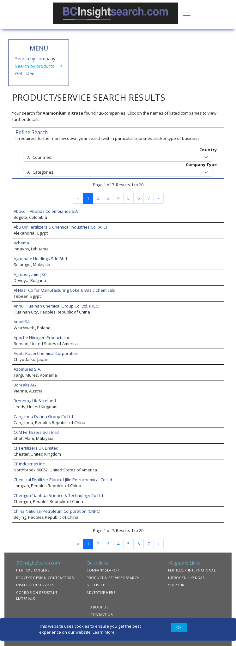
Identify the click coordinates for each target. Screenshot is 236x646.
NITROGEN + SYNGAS (186, 578)
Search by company (35, 59)
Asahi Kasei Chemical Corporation (46, 353)
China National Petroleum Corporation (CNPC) (57, 511)
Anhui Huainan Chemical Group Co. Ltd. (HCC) (56, 306)
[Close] (179, 627)
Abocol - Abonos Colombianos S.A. (46, 211)
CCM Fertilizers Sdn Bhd (36, 432)
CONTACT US (101, 615)
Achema (21, 243)
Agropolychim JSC (30, 274)
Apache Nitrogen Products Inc (42, 337)
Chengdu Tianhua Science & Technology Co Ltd (58, 495)
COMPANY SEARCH (103, 570)
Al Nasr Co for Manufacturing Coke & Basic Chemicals (64, 290)
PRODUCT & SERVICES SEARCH (113, 578)
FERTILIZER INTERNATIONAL (191, 570)
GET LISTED (96, 585)
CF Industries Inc (29, 464)
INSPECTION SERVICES (35, 585)
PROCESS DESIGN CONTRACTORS (45, 578)
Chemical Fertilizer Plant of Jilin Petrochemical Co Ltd (63, 479)
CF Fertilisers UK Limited (36, 448)
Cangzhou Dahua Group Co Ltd (43, 416)
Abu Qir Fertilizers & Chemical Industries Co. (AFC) (60, 227)
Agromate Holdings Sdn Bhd (40, 258)
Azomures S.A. (27, 369)
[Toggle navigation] (186, 14)
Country (208, 150)
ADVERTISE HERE (101, 592)
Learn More (104, 632)
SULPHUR (176, 585)
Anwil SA (22, 322)
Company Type (201, 164)
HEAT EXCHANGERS (33, 570)
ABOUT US (99, 607)
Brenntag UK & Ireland (35, 401)
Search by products (34, 66)
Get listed (24, 73)
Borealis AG (25, 385)
